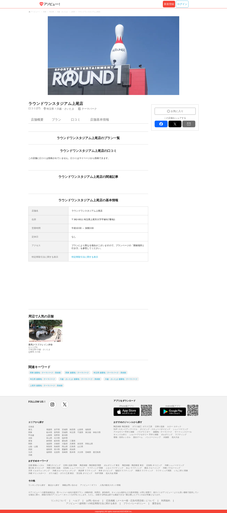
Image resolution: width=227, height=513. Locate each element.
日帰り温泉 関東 (70, 465)
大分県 (80, 452)
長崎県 (65, 452)
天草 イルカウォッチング (39, 471)
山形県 (80, 429)
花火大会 (175, 437)
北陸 (30, 438)
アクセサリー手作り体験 (124, 432)
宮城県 (65, 429)
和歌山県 (89, 444)
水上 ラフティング (134, 468)
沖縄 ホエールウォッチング (64, 471)
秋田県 (72, 429)
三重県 (72, 441)
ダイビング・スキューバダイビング (155, 429)
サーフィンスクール (183, 432)
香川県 (57, 449)
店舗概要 (37, 119)
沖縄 (30, 455)
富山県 (49, 438)
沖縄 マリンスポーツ (37, 473)
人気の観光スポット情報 (110, 485)
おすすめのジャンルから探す (128, 422)
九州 (30, 452)
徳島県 (49, 449)
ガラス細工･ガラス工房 (142, 426)
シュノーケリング (180, 429)
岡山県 (65, 446)
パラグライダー (143, 432)
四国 (30, 449)
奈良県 (80, 444)
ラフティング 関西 (163, 471)
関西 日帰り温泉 (54, 468)
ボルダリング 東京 (111, 465)
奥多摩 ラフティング (87, 471)
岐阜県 (57, 441)
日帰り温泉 (159, 426)
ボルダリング (166, 434)
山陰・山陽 (33, 446)
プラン (56, 119)
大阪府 (65, 444)
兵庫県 (72, 444)
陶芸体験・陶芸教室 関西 (90, 465)
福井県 (65, 438)
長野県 (57, 435)
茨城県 (65, 432)
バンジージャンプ (153, 437)
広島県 (72, 446)
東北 (30, 429)
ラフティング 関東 (95, 468)
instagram (52, 404)
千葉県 (80, 432)
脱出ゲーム (138, 437)
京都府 (57, 444)
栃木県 (49, 432)
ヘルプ (76, 500)
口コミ (75, 119)
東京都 (88, 432)
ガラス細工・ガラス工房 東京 (61, 473)
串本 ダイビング (105, 471)
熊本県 (72, 452)
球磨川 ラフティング (144, 471)
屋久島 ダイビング (36, 468)
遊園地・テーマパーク (162, 432)
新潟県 (65, 435)
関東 (30, 432)
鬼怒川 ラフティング (124, 471)
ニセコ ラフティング (114, 468)
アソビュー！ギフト (88, 485)
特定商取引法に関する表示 (85, 257)
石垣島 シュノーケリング (73, 468)
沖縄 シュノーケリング (174, 465)
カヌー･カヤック (174, 426)
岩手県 (57, 429)
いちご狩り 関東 (181, 471)
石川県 (57, 438)
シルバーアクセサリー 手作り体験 (143, 434)
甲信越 (31, 435)
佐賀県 (57, 452)
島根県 (57, 446)
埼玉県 (72, 432)
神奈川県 (97, 432)
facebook (161, 124)
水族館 (166, 437)
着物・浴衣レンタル (122, 437)
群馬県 (57, 432)
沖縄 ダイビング (54, 465)
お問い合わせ (92, 500)
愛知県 (65, 441)
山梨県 (49, 435)
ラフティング (180, 434)
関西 (30, 444)
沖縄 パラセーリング (171, 468)
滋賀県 (49, 444)
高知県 (72, 449)
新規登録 (169, 4)
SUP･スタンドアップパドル (125, 429)
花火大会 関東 (112, 473)
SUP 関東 (99, 473)
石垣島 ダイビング (154, 465)
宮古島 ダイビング (84, 473)
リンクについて (58, 500)
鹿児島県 (97, 452)
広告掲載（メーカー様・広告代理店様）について (130, 500)
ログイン (182, 4)
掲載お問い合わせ (69, 485)
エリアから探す (36, 422)
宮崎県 (88, 452)
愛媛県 (65, 449)
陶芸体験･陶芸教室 (122, 426)
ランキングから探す (36, 485)
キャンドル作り (120, 434)
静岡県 (49, 441)
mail (188, 124)
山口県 (80, 446)
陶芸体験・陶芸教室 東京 (132, 465)
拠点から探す (53, 485)
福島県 (88, 429)
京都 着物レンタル (36, 465)
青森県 (49, 429)
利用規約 (165, 500)
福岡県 (49, 452)
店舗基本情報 (99, 119)
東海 (30, 441)
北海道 (31, 427)
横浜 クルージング (152, 468)
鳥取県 (49, 446)
